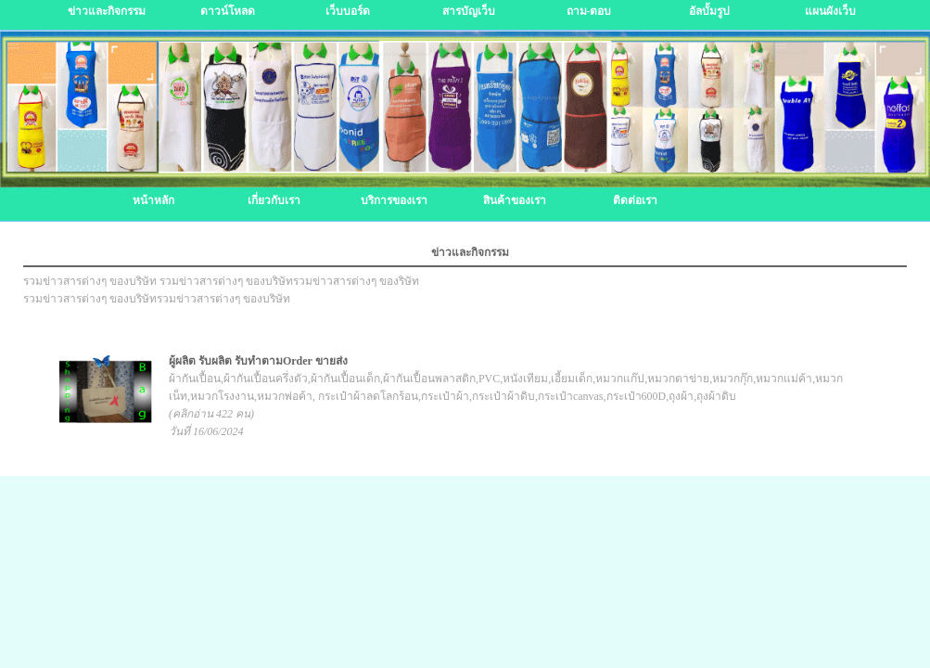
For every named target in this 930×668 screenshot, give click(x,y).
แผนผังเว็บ (830, 11)
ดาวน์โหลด (227, 11)
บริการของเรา (394, 200)
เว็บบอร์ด (347, 11)
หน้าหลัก (153, 200)
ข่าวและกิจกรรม (107, 11)
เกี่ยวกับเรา (274, 200)
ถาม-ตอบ (589, 11)
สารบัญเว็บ (468, 11)
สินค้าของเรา (514, 200)
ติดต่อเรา (635, 200)
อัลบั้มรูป (709, 11)
